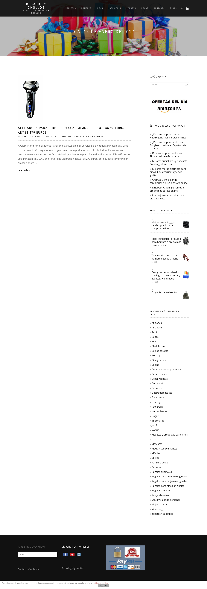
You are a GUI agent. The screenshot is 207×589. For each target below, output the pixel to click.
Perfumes (157, 467)
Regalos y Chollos (36, 5)
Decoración (158, 383)
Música (155, 458)
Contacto (159, 8)
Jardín (155, 425)
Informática (158, 420)
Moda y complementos (164, 448)
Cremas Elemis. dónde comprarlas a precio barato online (169, 181)
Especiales (114, 8)
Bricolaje (156, 355)
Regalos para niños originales (168, 485)
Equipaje (156, 402)
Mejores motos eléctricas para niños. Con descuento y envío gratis (168, 172)
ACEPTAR (103, 586)
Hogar (144, 8)
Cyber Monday (160, 378)
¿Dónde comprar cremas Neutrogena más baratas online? (168, 136)
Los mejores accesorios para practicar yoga (167, 197)
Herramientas (159, 411)
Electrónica (158, 397)
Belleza (156, 341)
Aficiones (157, 323)
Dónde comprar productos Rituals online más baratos (166, 155)
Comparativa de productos (166, 369)
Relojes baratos (160, 495)
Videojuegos (158, 509)
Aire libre (157, 327)
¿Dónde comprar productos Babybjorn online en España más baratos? (168, 145)
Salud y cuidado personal (90, 136)
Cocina (155, 364)
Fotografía (157, 406)
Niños (100, 8)
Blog (173, 8)
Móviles (156, 453)
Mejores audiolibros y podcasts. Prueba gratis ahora (169, 162)
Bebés (155, 337)
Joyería (155, 430)
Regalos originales (162, 472)
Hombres (86, 8)
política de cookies (100, 583)
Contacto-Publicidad (29, 569)
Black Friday (158, 346)
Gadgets (131, 8)
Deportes (157, 388)
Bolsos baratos (160, 350)
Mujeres (71, 8)
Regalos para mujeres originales (169, 481)
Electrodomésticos (162, 392)
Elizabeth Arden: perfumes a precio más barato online (167, 189)
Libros (155, 439)
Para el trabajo (160, 462)
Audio (155, 332)
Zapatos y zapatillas (162, 513)
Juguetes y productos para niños (170, 434)
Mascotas (157, 444)
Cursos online (159, 374)
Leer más (23, 170)
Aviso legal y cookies (73, 568)
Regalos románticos (163, 490)
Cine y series (159, 360)
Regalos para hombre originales (169, 476)
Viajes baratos (159, 504)
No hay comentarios (63, 136)
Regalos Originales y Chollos (36, 12)
